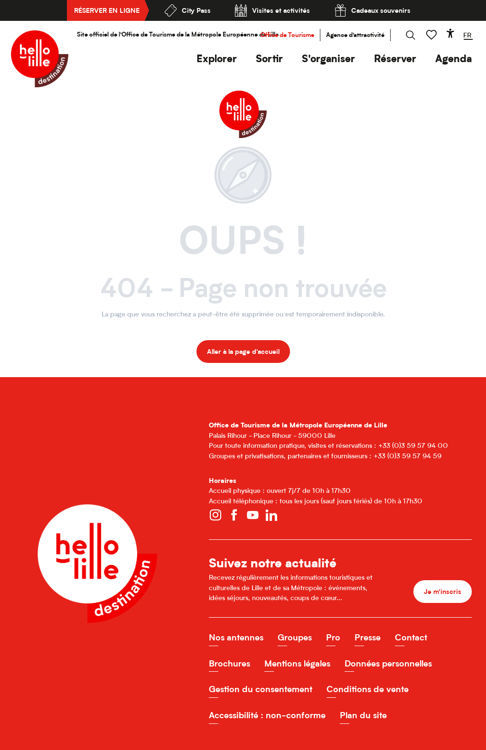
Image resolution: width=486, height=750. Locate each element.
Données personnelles (388, 663)
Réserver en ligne (107, 10)
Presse (368, 637)
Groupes (295, 637)
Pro (333, 637)
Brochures (229, 663)
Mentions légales (297, 663)
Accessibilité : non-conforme (267, 715)
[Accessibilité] (450, 33)
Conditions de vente (368, 689)
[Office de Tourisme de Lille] (243, 99)
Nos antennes (236, 637)
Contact (411, 637)
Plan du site (363, 715)
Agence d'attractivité (355, 35)
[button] (216, 58)
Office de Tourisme (287, 35)
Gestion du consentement (260, 689)
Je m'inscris (442, 591)
